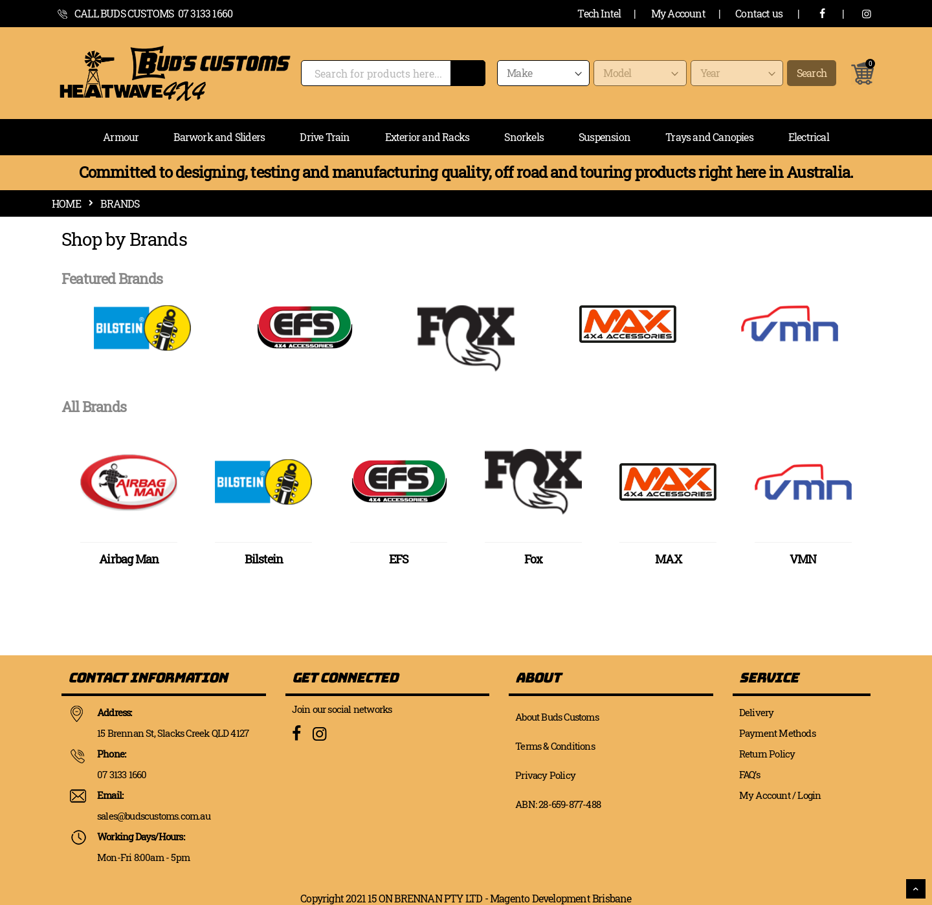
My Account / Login (780, 795)
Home (66, 203)
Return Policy (767, 753)
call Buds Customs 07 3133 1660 (153, 13)
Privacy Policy (545, 775)
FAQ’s (749, 774)
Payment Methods (777, 732)
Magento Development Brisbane (561, 898)
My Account (678, 13)
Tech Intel (599, 13)
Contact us (758, 13)
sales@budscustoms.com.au (153, 815)
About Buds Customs (557, 716)
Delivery (756, 712)
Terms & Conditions (555, 745)
